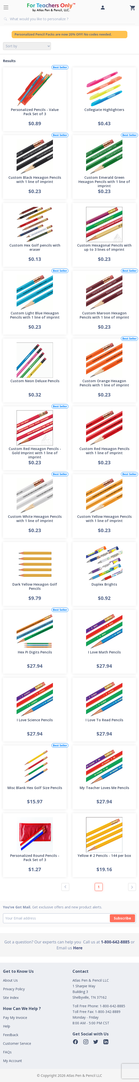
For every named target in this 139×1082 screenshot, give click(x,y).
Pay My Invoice (15, 1017)
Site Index (11, 997)
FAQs (7, 1052)
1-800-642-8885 (115, 942)
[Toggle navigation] (6, 7)
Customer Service (17, 1043)
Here (77, 948)
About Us (10, 980)
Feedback (10, 1034)
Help (6, 1026)
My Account (12, 1060)
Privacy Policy (14, 989)
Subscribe (122, 918)
